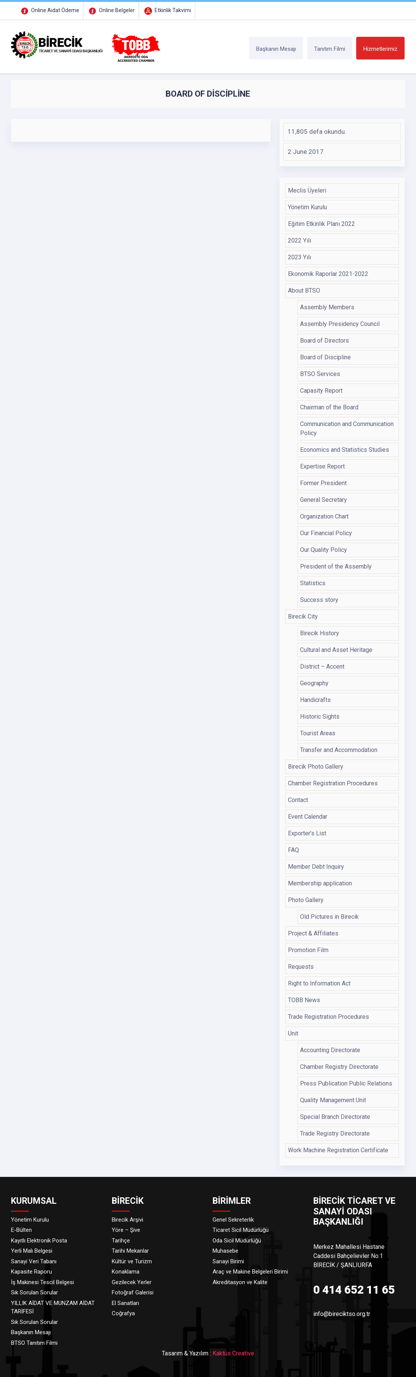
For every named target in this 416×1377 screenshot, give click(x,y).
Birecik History (319, 633)
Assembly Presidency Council (340, 323)
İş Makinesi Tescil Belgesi (42, 1282)
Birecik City (303, 616)
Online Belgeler (111, 10)
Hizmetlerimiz (380, 48)
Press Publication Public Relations (346, 1083)
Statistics (312, 583)
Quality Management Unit (333, 1100)
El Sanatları (125, 1303)
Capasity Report (321, 390)
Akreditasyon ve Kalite (240, 1282)
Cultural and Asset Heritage (336, 649)
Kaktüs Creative (233, 1353)
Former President (323, 483)
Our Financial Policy (326, 533)
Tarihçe (121, 1240)
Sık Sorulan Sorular (34, 1292)
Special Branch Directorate (335, 1116)
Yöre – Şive (126, 1230)
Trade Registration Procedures (328, 1016)
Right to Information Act (319, 983)
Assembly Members (327, 307)
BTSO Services (320, 374)
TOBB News (304, 1000)
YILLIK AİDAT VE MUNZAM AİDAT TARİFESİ (53, 1307)
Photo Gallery (306, 900)
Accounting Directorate (330, 1050)
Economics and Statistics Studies (344, 449)
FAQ (293, 850)
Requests (301, 966)
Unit (293, 1033)
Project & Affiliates (313, 933)
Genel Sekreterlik (233, 1219)
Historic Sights (319, 716)
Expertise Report (322, 466)
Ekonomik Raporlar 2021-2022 (328, 273)
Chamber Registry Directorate (339, 1066)
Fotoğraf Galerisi (132, 1292)
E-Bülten (21, 1230)
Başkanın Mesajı (276, 48)
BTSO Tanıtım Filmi (34, 1342)
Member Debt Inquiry (316, 866)
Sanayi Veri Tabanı (33, 1261)
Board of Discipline (325, 357)
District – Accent (322, 666)
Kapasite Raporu (31, 1271)
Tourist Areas (317, 733)
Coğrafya (123, 1313)
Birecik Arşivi (127, 1219)
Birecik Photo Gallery (315, 766)
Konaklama (125, 1271)
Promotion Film (308, 950)
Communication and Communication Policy (347, 428)
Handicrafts (315, 699)
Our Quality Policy (323, 549)
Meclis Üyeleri (307, 190)
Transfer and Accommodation (338, 750)
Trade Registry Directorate (335, 1133)
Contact (298, 800)
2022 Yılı (299, 240)
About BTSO (304, 290)
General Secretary (323, 499)
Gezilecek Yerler (132, 1282)
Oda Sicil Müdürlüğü (237, 1240)
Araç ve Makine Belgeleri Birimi (250, 1271)
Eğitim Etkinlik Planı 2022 (321, 223)
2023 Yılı (299, 257)
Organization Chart (324, 516)
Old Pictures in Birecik (329, 916)
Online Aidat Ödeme (49, 10)
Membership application (320, 883)
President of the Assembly (336, 566)
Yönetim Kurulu (307, 207)
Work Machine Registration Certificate (338, 1150)
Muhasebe (225, 1250)
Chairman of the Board (329, 407)
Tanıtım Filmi (329, 48)
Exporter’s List (307, 833)
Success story (319, 599)
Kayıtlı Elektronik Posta (39, 1240)
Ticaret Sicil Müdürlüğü (241, 1230)
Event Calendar (307, 816)
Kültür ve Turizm (132, 1261)
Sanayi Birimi (228, 1261)
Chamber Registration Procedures (333, 783)
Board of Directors (324, 340)
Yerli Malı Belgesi (31, 1250)
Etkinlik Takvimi (167, 10)
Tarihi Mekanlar (130, 1250)
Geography (314, 683)
